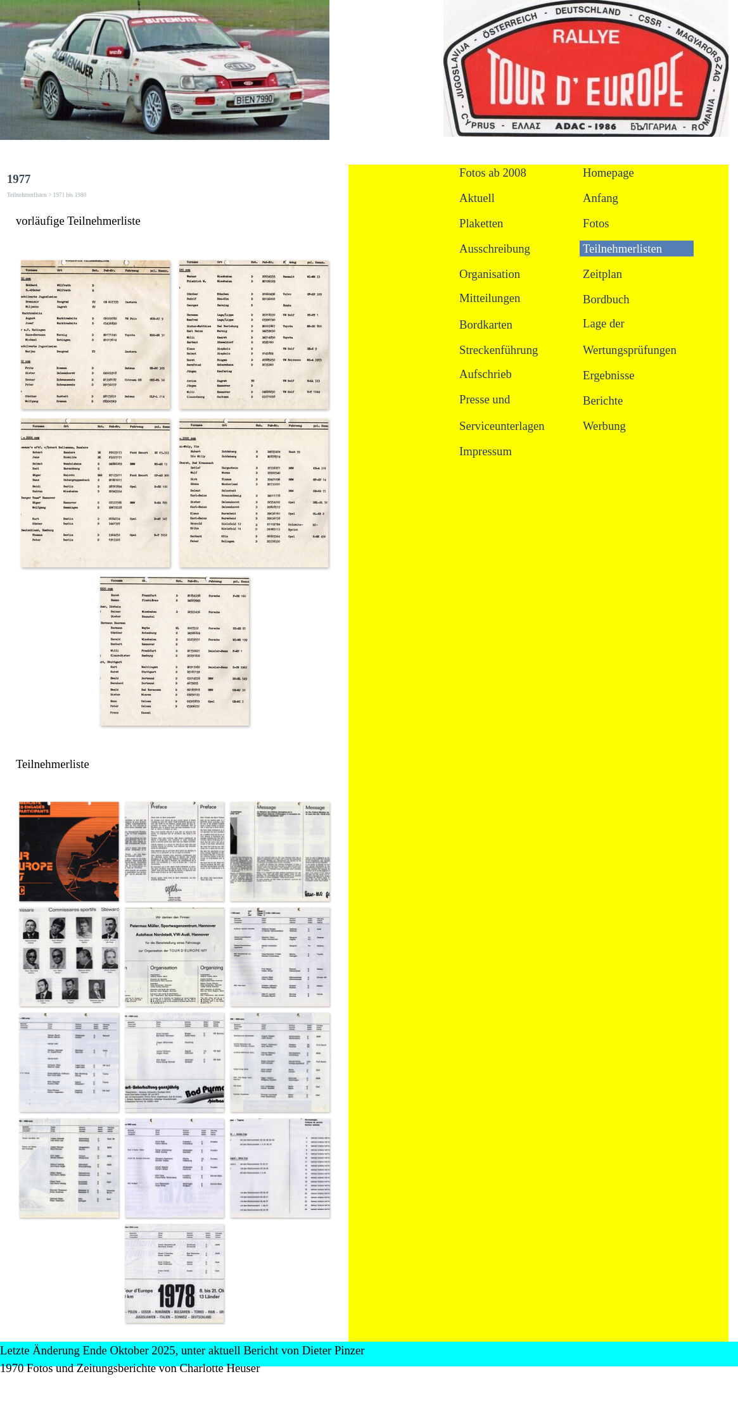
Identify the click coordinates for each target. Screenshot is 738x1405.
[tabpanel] (174, 221)
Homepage (608, 172)
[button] (95, 334)
